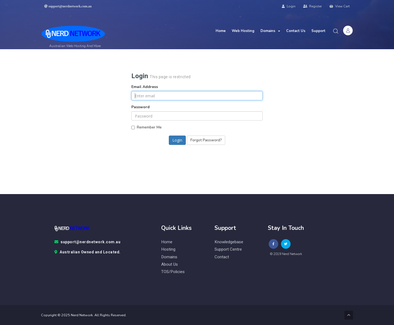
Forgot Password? (206, 140)
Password (140, 107)
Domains (270, 30)
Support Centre (228, 249)
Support (318, 30)
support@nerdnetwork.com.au (87, 242)
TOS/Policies (173, 272)
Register (312, 6)
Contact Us (295, 30)
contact (222, 257)
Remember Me (146, 127)
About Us (169, 264)
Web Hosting (243, 30)
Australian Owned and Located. (87, 252)
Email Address (144, 86)
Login (289, 6)
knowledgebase (229, 242)
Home (221, 30)
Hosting (168, 249)
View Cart (339, 6)
